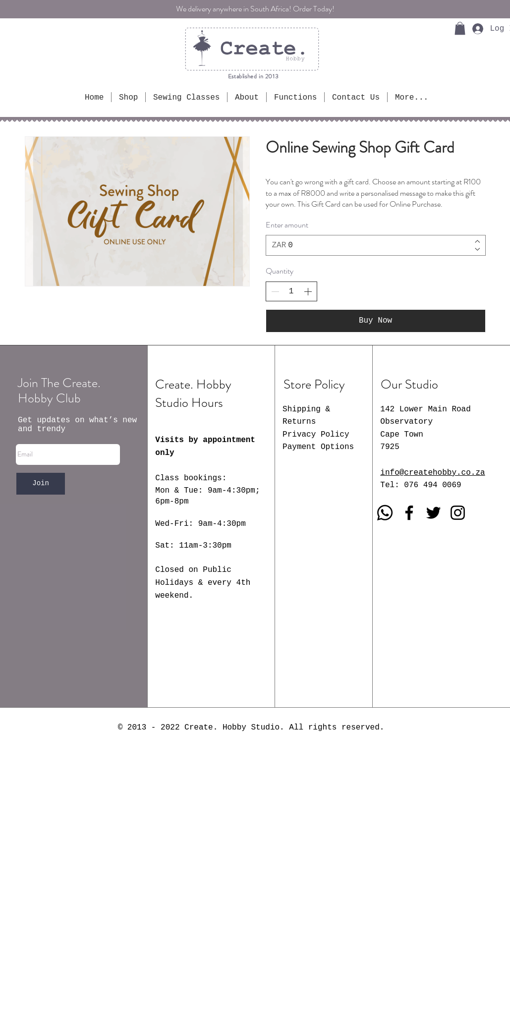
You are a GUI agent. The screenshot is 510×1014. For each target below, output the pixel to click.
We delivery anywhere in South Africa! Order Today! (255, 8)
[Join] (40, 484)
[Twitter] (433, 512)
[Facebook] (409, 512)
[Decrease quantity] (275, 291)
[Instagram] (457, 512)
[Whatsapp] (385, 512)
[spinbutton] (291, 291)
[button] (459, 28)
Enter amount (287, 225)
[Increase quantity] (308, 291)
